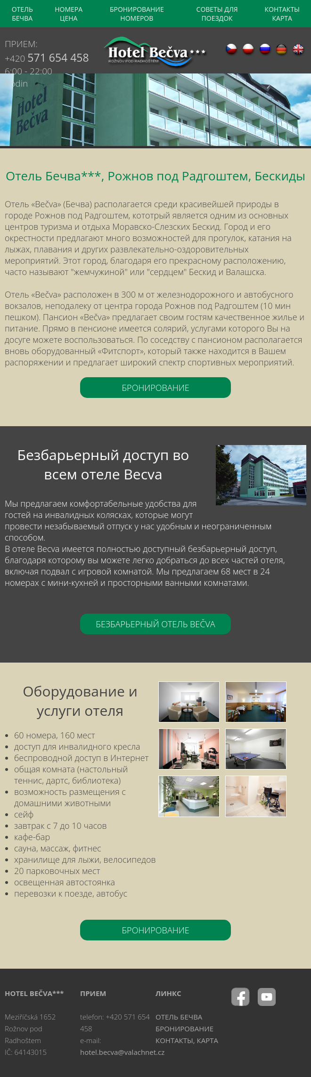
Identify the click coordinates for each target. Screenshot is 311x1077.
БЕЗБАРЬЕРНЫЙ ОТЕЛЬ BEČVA (155, 624)
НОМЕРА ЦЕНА (68, 14)
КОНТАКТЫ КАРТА (282, 14)
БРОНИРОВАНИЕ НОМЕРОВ (137, 14)
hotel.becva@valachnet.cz (122, 1052)
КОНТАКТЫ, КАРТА (187, 1040)
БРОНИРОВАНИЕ (155, 387)
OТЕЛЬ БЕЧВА (22, 14)
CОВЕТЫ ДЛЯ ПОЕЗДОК (217, 14)
